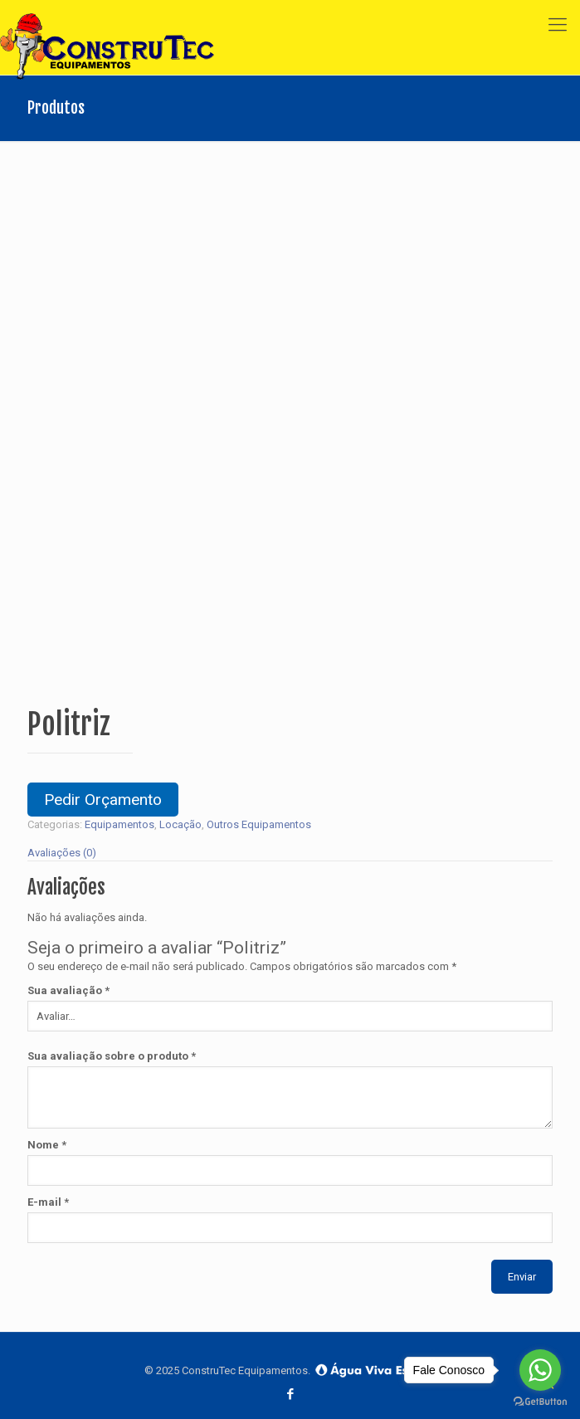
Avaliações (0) (61, 852)
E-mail (48, 1202)
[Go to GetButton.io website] (540, 1402)
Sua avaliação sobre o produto (111, 1056)
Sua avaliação (68, 990)
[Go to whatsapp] (540, 1370)
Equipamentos (119, 824)
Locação (180, 824)
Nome (46, 1145)
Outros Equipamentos (259, 824)
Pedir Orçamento (103, 799)
